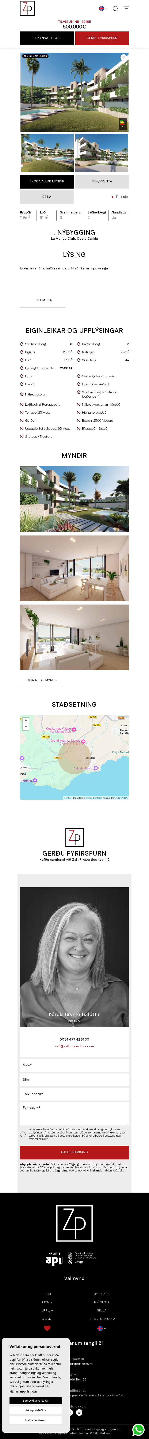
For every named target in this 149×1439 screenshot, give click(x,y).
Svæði (47, 1319)
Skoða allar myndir (47, 181)
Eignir (47, 1302)
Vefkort (73, 1433)
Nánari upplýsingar (23, 1391)
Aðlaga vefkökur (35, 1410)
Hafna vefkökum (35, 1420)
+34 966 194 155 (74, 1380)
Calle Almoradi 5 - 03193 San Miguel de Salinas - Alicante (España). (74, 1395)
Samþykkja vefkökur (36, 1400)
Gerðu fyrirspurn (102, 38)
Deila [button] (46, 197)
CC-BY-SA (121, 798)
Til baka (120, 196)
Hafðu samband (101, 1319)
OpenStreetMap (94, 798)
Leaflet (67, 798)
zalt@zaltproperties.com (74, 1364)
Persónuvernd (47, 1433)
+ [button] (25, 721)
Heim (47, 1294)
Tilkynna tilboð (47, 38)
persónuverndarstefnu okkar (102, 1133)
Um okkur (102, 1294)
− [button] (25, 727)
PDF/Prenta (102, 181)
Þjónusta (102, 1302)
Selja (102, 1311)
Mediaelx (105, 1433)
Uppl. (46, 1311)
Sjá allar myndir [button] (43, 680)
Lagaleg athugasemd (106, 1429)
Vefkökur (62, 1433)
